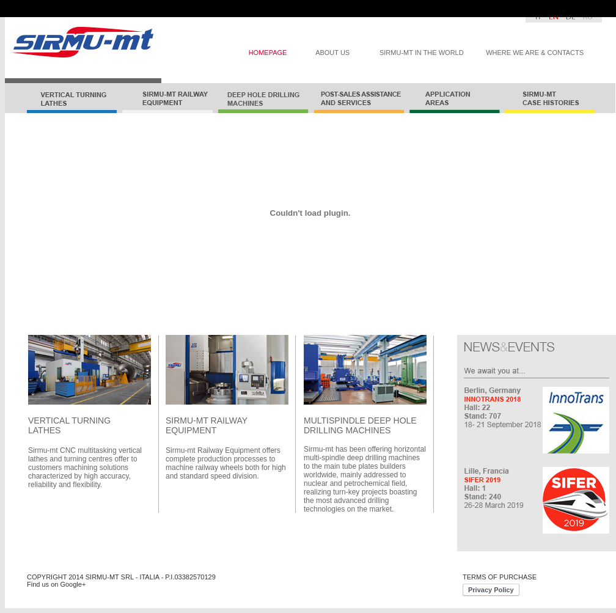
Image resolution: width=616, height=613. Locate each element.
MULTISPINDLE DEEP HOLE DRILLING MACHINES (360, 425)
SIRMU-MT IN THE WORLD (422, 52)
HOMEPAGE (268, 52)
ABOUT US (332, 52)
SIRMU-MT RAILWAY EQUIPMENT (207, 425)
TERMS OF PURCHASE (500, 577)
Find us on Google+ (56, 584)
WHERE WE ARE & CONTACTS (535, 52)
